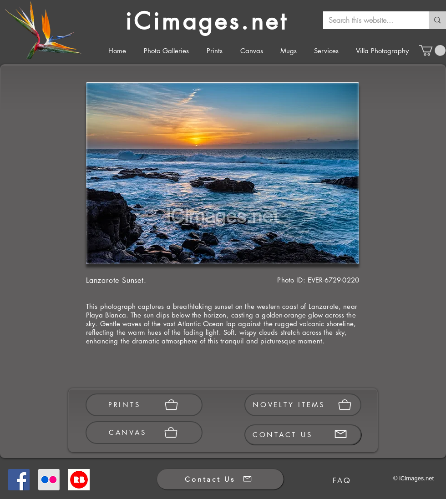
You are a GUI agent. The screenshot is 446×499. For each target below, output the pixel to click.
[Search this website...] (369, 20)
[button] (432, 50)
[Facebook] (19, 479)
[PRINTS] (144, 404)
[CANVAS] (144, 432)
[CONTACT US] (302, 434)
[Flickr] (49, 479)
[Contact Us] (220, 479)
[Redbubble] (79, 479)
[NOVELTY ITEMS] (302, 404)
